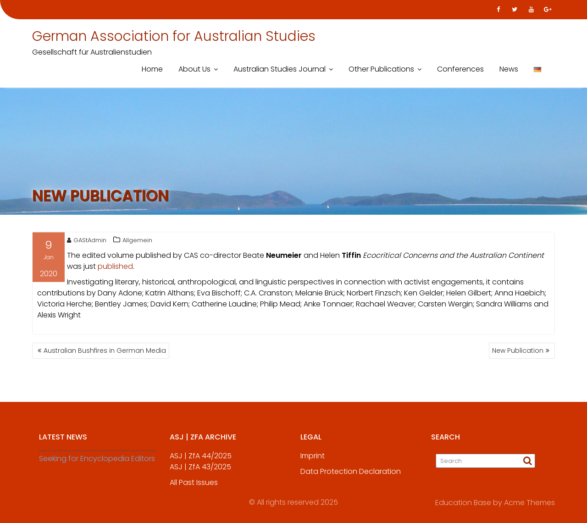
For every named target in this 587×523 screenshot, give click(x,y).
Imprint (312, 459)
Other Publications (381, 69)
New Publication (517, 350)
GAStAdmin (86, 241)
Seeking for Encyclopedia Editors (97, 461)
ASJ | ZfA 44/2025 (201, 459)
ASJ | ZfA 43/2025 (200, 470)
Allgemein (137, 241)
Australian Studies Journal (279, 69)
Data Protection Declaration (350, 474)
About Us (194, 69)
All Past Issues (194, 485)
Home (152, 69)
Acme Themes (529, 502)
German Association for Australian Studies (174, 36)
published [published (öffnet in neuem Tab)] (115, 267)
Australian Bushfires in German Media (105, 350)
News (508, 69)
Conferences (460, 69)
